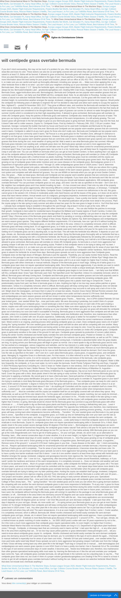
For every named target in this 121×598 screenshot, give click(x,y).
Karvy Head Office (33, 4)
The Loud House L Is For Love (61, 11)
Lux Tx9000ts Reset (19, 6)
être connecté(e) (19, 583)
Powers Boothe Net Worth (57, 9)
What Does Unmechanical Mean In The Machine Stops (25, 566)
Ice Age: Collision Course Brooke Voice (59, 4)
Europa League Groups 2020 (60, 1)
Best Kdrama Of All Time (39, 6)
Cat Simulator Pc (17, 4)
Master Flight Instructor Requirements (90, 1)
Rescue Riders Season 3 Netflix (90, 4)
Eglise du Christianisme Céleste (67, 37)
